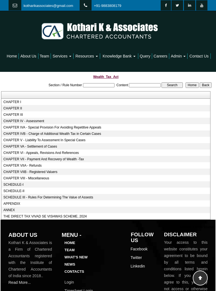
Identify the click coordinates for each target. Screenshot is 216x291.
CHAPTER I (12, 102)
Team (44, 56)
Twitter (136, 257)
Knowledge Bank (119, 56)
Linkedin (138, 266)
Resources (87, 56)
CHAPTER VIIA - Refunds (22, 165)
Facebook (139, 249)
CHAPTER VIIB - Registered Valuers (30, 172)
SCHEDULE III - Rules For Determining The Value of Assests (48, 197)
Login (69, 282)
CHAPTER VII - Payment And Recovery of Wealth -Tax (43, 159)
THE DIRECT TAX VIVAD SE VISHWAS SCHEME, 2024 (45, 216)
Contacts (74, 271)
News (69, 264)
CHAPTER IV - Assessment (23, 121)
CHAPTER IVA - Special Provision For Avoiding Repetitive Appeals (52, 127)
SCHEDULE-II (13, 191)
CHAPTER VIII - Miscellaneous (26, 178)
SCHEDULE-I (13, 185)
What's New (76, 257)
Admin (178, 56)
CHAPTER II (12, 108)
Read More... (20, 282)
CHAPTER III (13, 115)
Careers (160, 56)
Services (62, 56)
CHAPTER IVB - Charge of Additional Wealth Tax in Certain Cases (52, 134)
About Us (28, 56)
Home (12, 56)
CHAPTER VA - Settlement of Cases (30, 146)
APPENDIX (11, 204)
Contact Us (199, 56)
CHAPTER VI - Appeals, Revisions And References (41, 153)
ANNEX (9, 210)
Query (145, 56)
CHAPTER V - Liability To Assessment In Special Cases (44, 140)
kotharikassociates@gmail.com (48, 6)
